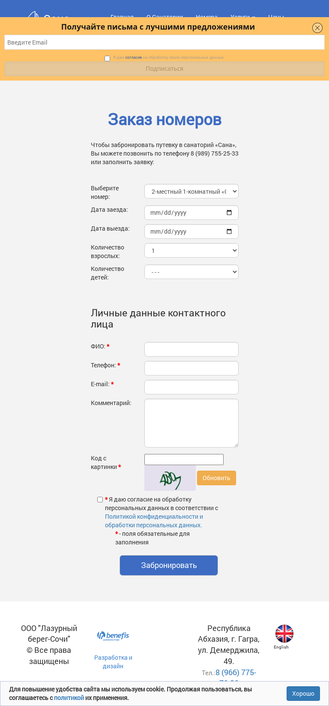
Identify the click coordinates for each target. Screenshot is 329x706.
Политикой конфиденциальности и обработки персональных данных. (154, 520)
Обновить (216, 478)
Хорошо (303, 693)
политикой (69, 698)
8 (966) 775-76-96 (235, 677)
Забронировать (169, 565)
